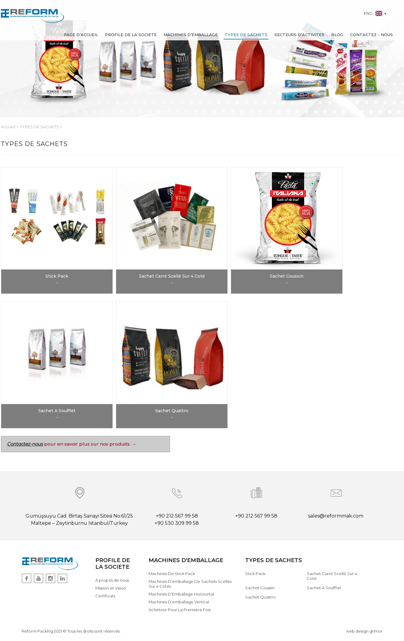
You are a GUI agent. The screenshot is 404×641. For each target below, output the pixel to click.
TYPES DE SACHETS (246, 34)
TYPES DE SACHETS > (41, 126)
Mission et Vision (110, 588)
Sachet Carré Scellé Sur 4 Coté (332, 576)
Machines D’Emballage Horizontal (181, 594)
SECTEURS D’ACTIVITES (299, 34)
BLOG (337, 34)
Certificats (105, 595)
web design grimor (364, 631)
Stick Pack (255, 573)
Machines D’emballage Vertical (179, 601)
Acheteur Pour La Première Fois (180, 609)
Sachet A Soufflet (324, 587)
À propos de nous (112, 580)
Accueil (8, 126)
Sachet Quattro (260, 597)
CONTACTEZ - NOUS (371, 34)
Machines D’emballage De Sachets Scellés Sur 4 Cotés (190, 584)
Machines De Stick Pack (172, 573)
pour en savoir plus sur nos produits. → (89, 444)
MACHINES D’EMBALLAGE (191, 34)
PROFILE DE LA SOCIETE (131, 34)
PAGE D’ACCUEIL (81, 34)
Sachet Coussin (260, 587)
